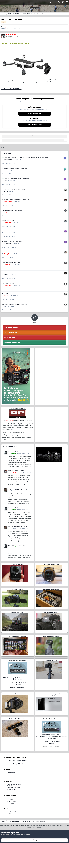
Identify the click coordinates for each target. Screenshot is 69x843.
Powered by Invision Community (34, 827)
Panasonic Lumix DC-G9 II (51, 612)
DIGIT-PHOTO (9, 420)
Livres (9, 775)
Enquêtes (9, 774)
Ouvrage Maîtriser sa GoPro (9, 283)
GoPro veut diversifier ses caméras (11, 262)
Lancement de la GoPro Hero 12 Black (12, 210)
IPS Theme (3, 825)
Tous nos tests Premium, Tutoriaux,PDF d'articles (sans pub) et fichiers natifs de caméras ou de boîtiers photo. (17, 677)
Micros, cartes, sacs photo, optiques (17, 760)
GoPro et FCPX (6, 294)
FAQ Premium (11, 803)
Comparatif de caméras (13, 787)
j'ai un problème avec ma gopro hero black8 (13, 189)
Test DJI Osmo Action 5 (17, 612)
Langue (15, 825)
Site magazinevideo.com (10, 332)
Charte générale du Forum (11, 327)
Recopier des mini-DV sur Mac (51, 589)
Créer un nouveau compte (34, 113)
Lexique (9, 813)
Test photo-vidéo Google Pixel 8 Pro (17, 636)
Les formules (10, 798)
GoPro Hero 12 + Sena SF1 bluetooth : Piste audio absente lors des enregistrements (26, 157)
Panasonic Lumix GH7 (17, 589)
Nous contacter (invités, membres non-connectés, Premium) (54, 825)
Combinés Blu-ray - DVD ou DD (15, 764)
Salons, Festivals (11, 811)
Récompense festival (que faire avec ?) (18, 451)
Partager (34, 136)
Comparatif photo (12, 789)
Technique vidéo (11, 772)
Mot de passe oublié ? (9, 337)
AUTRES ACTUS (16, 28)
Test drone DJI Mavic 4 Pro (51, 564)
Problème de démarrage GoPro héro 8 (12, 241)
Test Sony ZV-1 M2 (51, 660)
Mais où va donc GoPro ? (8, 220)
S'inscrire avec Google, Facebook (12, 342)
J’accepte (34, 840)
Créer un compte (11, 801)
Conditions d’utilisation (24, 834)
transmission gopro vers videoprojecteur (12, 231)
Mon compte (10, 799)
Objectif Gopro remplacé (8, 273)
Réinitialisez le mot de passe (17, 687)
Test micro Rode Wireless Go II (17, 719)
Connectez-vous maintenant (34, 124)
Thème (21, 825)
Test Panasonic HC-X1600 (51, 446)
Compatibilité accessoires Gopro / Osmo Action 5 (15, 168)
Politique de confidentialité (31, 825)
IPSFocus (9, 825)
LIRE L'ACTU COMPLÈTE (11, 89)
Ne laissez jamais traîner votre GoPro (12, 252)
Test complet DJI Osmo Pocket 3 (51, 636)
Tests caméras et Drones (14, 784)
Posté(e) (12, 37)
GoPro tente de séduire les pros (16, 470)
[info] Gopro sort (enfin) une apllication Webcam (14, 304)
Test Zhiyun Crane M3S (17, 694)
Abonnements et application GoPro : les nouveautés (15, 199)
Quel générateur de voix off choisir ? (17, 545)
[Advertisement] (51, 419)
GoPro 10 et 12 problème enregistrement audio (16, 178)
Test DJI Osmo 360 (17, 564)
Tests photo (10, 786)
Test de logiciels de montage (15, 762)
